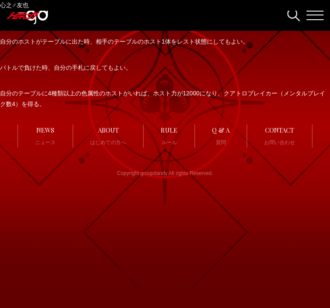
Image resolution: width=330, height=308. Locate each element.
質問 (221, 134)
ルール (169, 134)
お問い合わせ (279, 134)
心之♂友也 (14, 5)
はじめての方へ (108, 134)
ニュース (45, 134)
